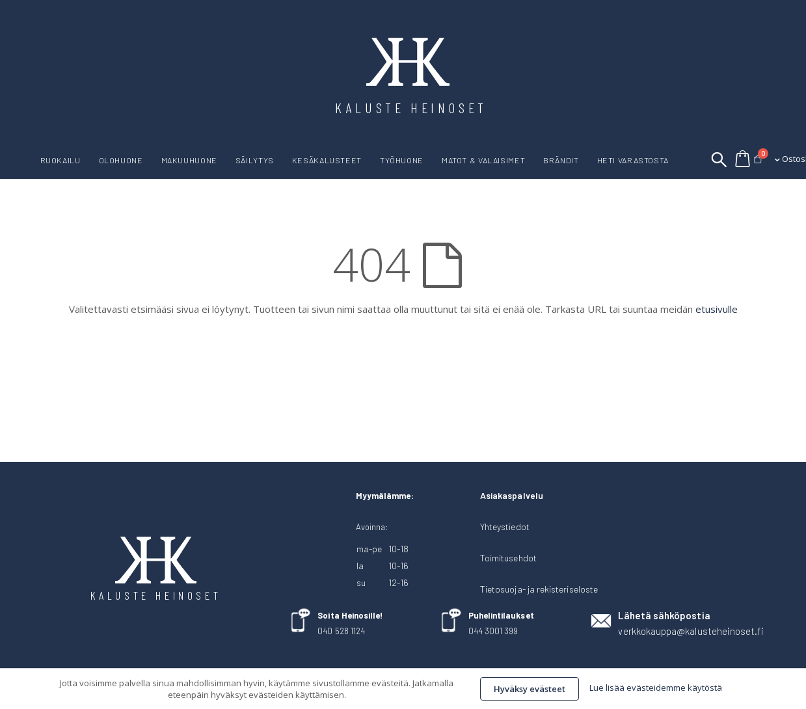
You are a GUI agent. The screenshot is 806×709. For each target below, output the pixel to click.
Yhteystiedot (505, 526)
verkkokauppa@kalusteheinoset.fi (691, 631)
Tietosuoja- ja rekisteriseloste (539, 589)
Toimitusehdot (508, 557)
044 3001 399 (493, 631)
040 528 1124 (341, 631)
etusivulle (716, 308)
